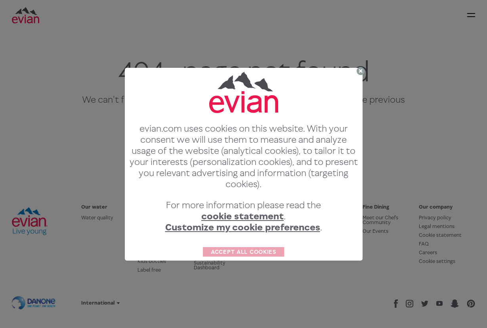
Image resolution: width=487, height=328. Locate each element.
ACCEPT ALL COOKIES (243, 251)
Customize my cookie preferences (242, 227)
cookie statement (242, 216)
